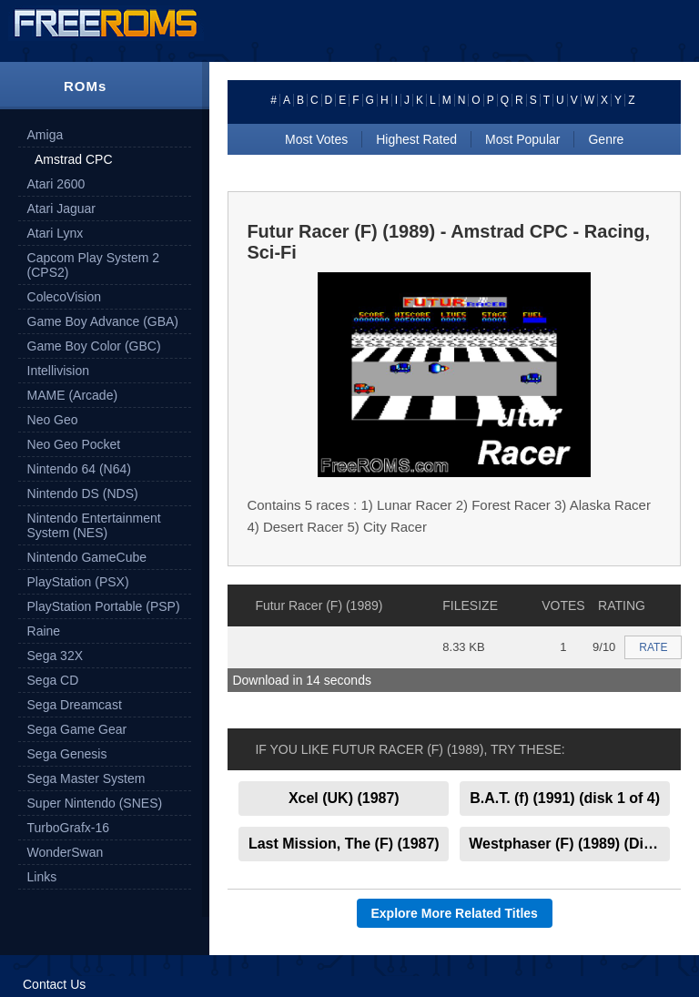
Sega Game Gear (77, 729)
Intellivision (58, 370)
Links (42, 877)
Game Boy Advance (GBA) (103, 321)
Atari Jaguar (61, 208)
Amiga (45, 134)
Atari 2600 (56, 184)
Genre (605, 139)
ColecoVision (64, 297)
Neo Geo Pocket (74, 444)
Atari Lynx (55, 233)
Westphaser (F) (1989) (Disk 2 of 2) (569, 843)
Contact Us (54, 984)
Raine (44, 631)
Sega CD (53, 680)
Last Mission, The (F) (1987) (344, 843)
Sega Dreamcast (74, 704)
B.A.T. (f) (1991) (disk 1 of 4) (565, 798)
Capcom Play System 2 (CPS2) (93, 265)
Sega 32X (55, 655)
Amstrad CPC (74, 159)
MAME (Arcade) (72, 395)
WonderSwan (65, 852)
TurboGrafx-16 (68, 827)
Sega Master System (86, 778)
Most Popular (522, 139)
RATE (653, 647)
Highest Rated (416, 139)
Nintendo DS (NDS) (82, 493)
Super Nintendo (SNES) (95, 803)
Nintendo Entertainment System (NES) (94, 525)
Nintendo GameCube (87, 557)
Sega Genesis (67, 754)
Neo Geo (52, 419)
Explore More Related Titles (454, 913)
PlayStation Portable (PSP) (103, 606)
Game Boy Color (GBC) (94, 346)
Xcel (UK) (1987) (344, 798)
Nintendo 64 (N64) (79, 469)
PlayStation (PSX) (78, 582)
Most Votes (316, 139)
